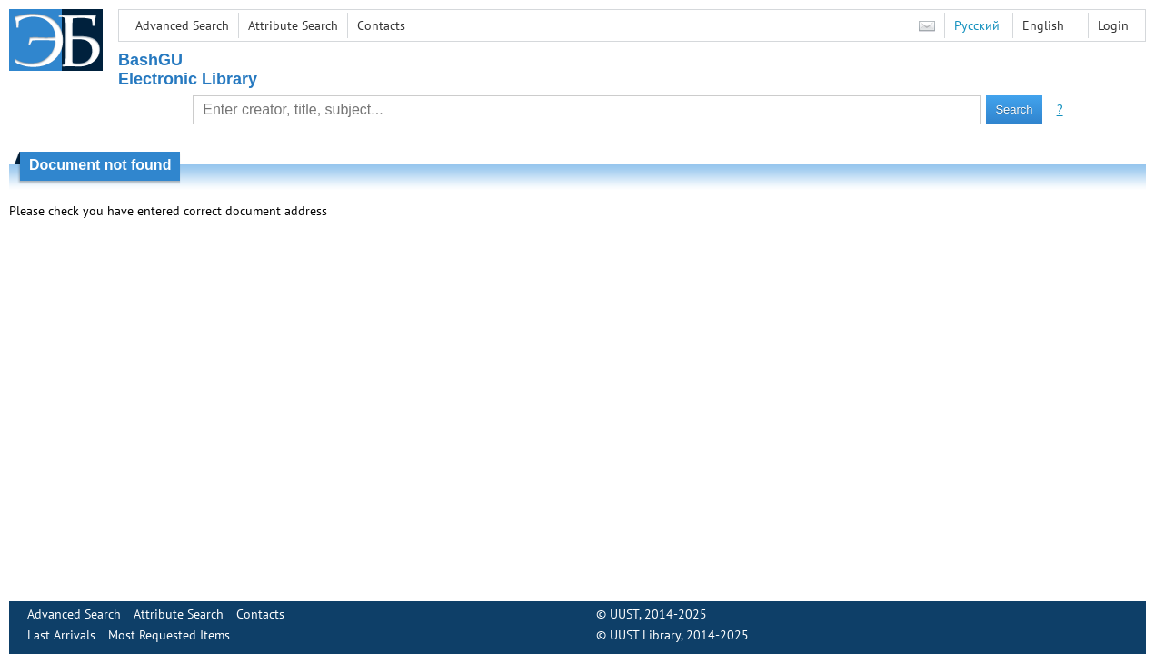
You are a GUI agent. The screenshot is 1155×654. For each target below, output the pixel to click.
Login (1113, 25)
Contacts (381, 25)
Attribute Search (293, 25)
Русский (977, 25)
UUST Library (645, 635)
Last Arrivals (61, 635)
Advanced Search (182, 25)
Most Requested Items (169, 635)
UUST (624, 614)
